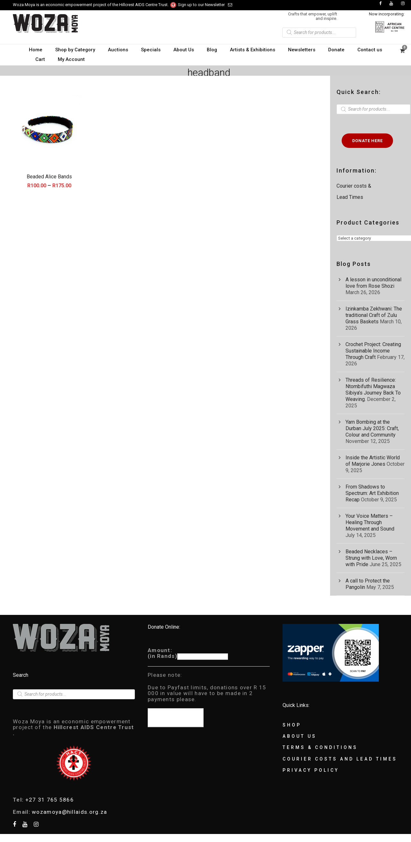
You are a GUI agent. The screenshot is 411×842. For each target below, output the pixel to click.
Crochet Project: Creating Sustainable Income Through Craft (373, 350)
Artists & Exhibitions (252, 50)
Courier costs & (354, 186)
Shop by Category (75, 50)
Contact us (369, 50)
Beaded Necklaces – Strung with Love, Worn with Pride (371, 558)
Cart (40, 59)
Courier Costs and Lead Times (340, 758)
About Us (183, 50)
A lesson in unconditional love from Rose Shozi (373, 282)
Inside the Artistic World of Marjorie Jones (372, 461)
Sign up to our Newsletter (205, 4)
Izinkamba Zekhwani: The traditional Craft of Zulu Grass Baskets (373, 315)
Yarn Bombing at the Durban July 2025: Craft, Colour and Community (372, 428)
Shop (292, 724)
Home (35, 50)
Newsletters (301, 50)
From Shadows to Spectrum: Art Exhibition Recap (372, 493)
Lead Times (350, 197)
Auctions (118, 50)
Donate (336, 50)
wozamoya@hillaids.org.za (69, 812)
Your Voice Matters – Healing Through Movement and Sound (369, 522)
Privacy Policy (311, 770)
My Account (71, 59)
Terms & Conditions (320, 747)
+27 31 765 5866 (49, 799)
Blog (212, 50)
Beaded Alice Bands (49, 177)
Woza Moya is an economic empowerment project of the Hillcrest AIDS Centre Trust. (95, 4)
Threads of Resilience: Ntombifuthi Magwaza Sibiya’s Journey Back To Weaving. (373, 389)
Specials (151, 50)
